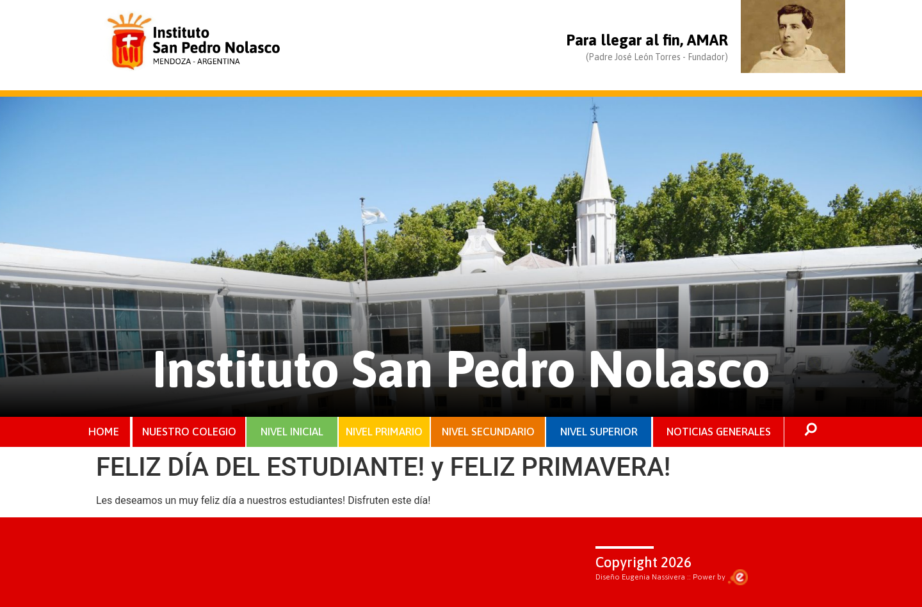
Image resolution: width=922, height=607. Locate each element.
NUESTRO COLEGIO (189, 431)
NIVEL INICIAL (292, 431)
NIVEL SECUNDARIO (488, 431)
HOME (103, 431)
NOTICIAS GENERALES (719, 431)
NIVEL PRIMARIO (384, 431)
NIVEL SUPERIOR (599, 431)
